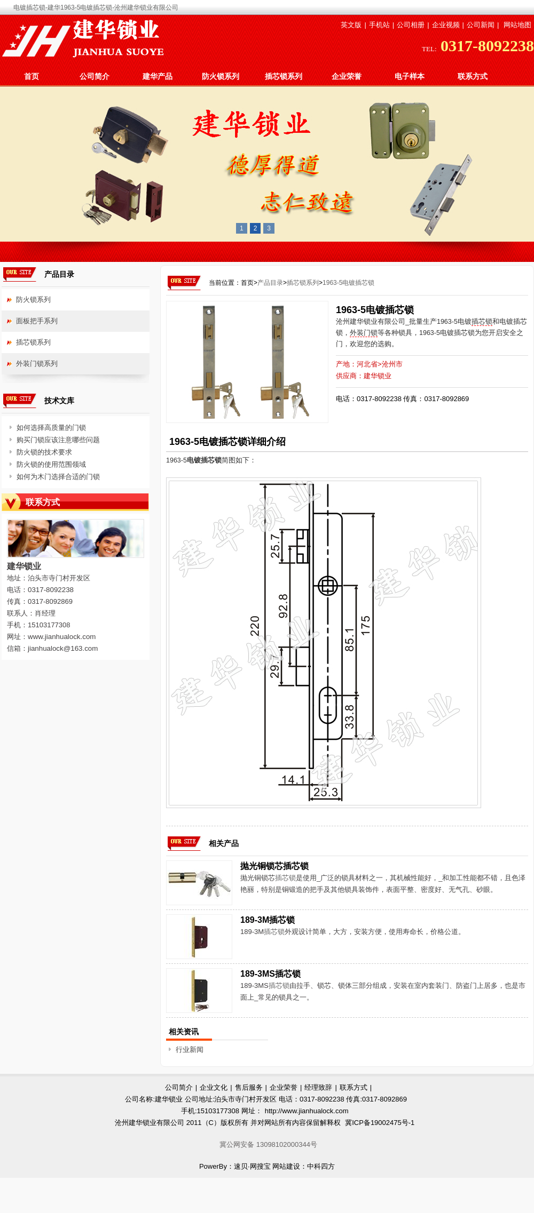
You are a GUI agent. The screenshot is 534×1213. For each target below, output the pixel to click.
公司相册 (411, 25)
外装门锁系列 (37, 364)
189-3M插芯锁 (267, 919)
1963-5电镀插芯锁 (348, 282)
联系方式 (473, 76)
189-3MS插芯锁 (270, 973)
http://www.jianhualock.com (307, 1111)
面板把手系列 (37, 321)
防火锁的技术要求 (44, 452)
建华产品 (157, 76)
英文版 (351, 25)
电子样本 (410, 76)
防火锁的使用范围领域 (51, 464)
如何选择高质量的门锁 (51, 428)
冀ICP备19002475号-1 (379, 1123)
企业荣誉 (347, 76)
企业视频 (446, 25)
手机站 (379, 25)
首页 (31, 76)
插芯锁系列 (283, 76)
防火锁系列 (220, 76)
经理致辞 (318, 1087)
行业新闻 (189, 1050)
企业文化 (213, 1087)
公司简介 (94, 76)
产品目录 (270, 282)
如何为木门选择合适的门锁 (58, 477)
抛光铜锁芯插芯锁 (274, 866)
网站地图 (517, 25)
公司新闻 (480, 25)
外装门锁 (364, 333)
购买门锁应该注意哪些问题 (58, 440)
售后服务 (249, 1087)
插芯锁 (482, 321)
